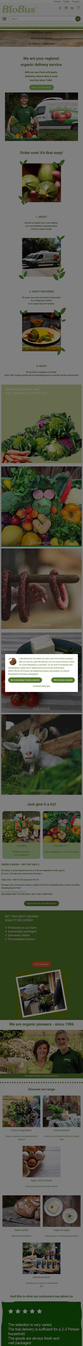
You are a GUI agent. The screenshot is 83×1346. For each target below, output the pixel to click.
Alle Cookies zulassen (63, 680)
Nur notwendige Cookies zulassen (25, 680)
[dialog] (41, 673)
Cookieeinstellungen (41, 686)
